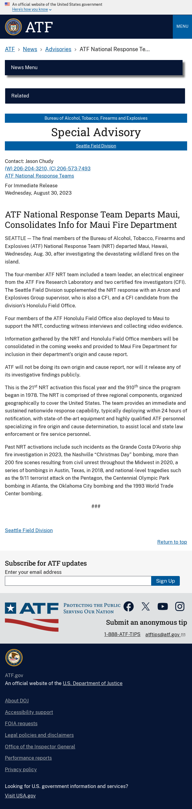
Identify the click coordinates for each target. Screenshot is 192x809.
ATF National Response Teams (39, 176)
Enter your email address (33, 572)
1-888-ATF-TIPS (122, 634)
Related (20, 96)
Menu (182, 26)
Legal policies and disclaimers (39, 735)
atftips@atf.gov (163, 635)
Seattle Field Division (96, 145)
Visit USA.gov (20, 796)
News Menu (24, 67)
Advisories (58, 49)
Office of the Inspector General (40, 747)
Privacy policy (21, 769)
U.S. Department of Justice (93, 683)
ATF (10, 49)
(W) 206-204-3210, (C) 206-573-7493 (48, 168)
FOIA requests (21, 723)
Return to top (172, 542)
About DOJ (17, 701)
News (30, 49)
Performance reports (28, 758)
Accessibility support (29, 712)
